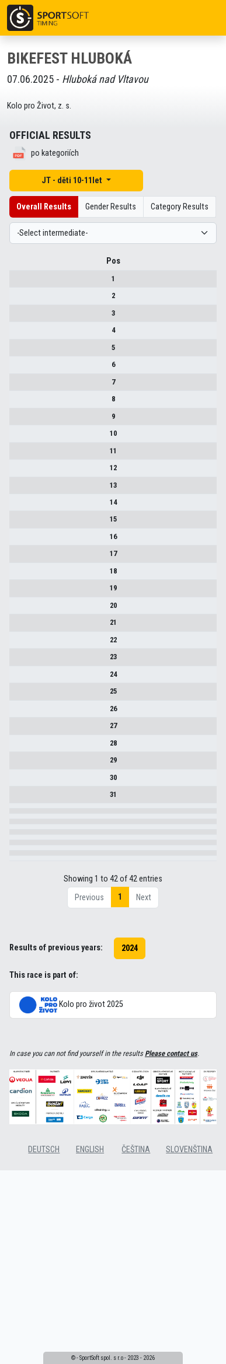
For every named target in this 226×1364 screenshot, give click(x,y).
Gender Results (110, 207)
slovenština (189, 1313)
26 (18, 731)
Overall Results (43, 207)
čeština (135, 1313)
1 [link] (120, 1060)
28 (18, 775)
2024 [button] (129, 1112)
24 (18, 697)
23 (18, 670)
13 (18, 489)
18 (18, 575)
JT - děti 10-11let (72, 181)
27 (18, 748)
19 (18, 591)
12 (18, 471)
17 (18, 558)
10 (18, 437)
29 (18, 792)
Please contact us (171, 1217)
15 (18, 523)
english (90, 1313)
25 (18, 713)
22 (18, 653)
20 (18, 609)
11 (18, 454)
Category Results (179, 207)
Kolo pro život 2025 (71, 1168)
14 (18, 506)
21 (18, 626)
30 (18, 809)
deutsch (44, 1313)
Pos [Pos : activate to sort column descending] (19, 265)
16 (18, 540)
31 (18, 826)
